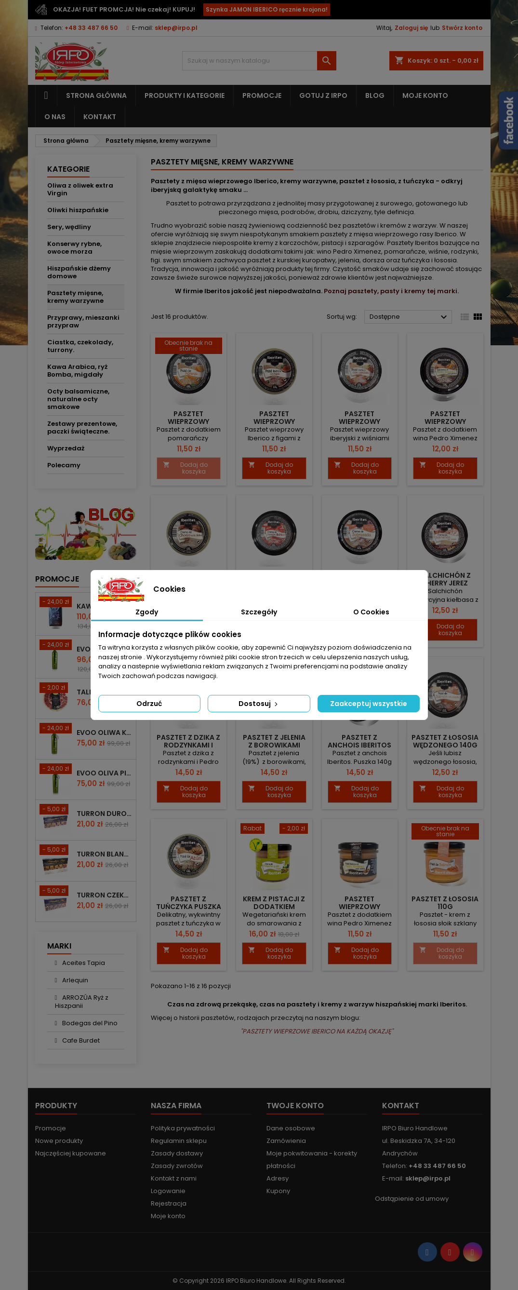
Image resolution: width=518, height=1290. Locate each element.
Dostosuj (259, 703)
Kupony (278, 1190)
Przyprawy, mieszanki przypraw (83, 321)
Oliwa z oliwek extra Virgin (80, 189)
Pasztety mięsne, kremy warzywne (75, 296)
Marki (59, 945)
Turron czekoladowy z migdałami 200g (104, 895)
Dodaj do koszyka (185, 468)
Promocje (261, 95)
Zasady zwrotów (177, 1165)
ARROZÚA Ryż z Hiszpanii (82, 1001)
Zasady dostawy (177, 1153)
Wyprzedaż (65, 448)
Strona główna (96, 95)
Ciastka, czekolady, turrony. (80, 346)
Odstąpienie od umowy (412, 1198)
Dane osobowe (290, 1128)
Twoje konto (295, 1105)
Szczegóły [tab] (259, 612)
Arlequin (74, 980)
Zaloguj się (411, 28)
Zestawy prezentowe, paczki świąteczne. (82, 427)
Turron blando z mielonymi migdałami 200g (104, 854)
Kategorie (68, 169)
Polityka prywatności (183, 1128)
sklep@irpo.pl (176, 28)
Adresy (277, 1178)
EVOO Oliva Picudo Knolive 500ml (104, 773)
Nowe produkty (59, 1140)
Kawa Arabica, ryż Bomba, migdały (77, 370)
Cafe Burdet (80, 1040)
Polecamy (63, 465)
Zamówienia (286, 1140)
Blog (375, 95)
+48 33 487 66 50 (91, 28)
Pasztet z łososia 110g (445, 902)
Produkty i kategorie (185, 95)
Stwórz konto (462, 28)
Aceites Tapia (83, 962)
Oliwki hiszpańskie (77, 210)
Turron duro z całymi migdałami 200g (104, 813)
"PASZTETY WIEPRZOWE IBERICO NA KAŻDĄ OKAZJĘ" (316, 1031)
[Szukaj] (259, 60)
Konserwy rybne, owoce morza (74, 247)
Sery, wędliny (69, 226)
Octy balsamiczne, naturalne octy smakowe (78, 399)
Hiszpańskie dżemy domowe (79, 272)
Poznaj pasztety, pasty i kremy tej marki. (391, 291)
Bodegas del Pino (89, 1023)
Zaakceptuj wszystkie (368, 703)
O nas (55, 117)
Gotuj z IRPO (323, 95)
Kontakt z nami (174, 1178)
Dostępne (410, 317)
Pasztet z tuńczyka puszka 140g (188, 906)
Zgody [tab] (146, 612)
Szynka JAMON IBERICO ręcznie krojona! (267, 9)
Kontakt (99, 117)
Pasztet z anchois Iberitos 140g (359, 745)
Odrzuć (149, 703)
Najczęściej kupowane (70, 1153)
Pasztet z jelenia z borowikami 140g (274, 745)
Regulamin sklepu (179, 1140)
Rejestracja (168, 1203)
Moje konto (425, 95)
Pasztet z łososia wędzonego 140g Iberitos (445, 745)
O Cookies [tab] (371, 612)
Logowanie (168, 1190)
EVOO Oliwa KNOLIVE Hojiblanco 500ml (104, 732)
